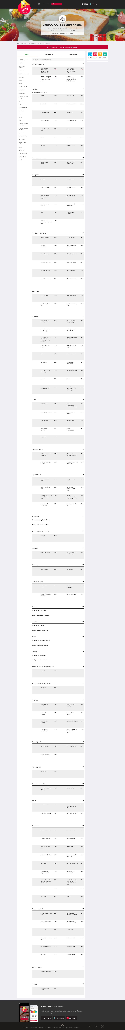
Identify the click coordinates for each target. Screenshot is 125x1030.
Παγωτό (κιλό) (22, 139)
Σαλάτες (21, 104)
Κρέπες (21, 117)
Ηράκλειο (24, 43)
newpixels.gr (61, 1027)
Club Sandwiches (23, 107)
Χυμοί (20, 147)
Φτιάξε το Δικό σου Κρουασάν (23, 128)
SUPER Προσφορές (23, 59)
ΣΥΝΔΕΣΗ (56, 4)
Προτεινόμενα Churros (38, 625)
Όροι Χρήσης (68, 1027)
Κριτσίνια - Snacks (23, 87)
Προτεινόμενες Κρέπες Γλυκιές (41, 640)
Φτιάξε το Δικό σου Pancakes (40, 615)
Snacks (20, 83)
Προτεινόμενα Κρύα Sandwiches (41, 519)
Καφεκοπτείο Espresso (22, 66)
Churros (21, 114)
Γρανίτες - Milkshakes (24, 74)
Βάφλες (21, 120)
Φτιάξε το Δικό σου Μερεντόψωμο (23, 124)
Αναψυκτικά (21, 150)
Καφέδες (21, 63)
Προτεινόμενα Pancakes (39, 610)
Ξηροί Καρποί (22, 90)
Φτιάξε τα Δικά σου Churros (40, 630)
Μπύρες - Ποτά (22, 156)
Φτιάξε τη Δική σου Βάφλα (40, 660)
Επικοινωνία (76, 1027)
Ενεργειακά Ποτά (23, 153)
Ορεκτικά (21, 101)
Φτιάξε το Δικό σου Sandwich (40, 524)
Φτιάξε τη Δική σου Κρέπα (40, 645)
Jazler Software (47, 1027)
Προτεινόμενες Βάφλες (39, 655)
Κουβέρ (20, 160)
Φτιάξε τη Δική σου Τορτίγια (23, 97)
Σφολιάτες (21, 80)
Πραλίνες (21, 133)
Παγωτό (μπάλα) (23, 136)
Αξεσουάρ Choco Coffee (23, 143)
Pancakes (21, 110)
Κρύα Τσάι (21, 77)
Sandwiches (22, 93)
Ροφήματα (21, 70)
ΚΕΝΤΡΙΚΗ (46, 4)
